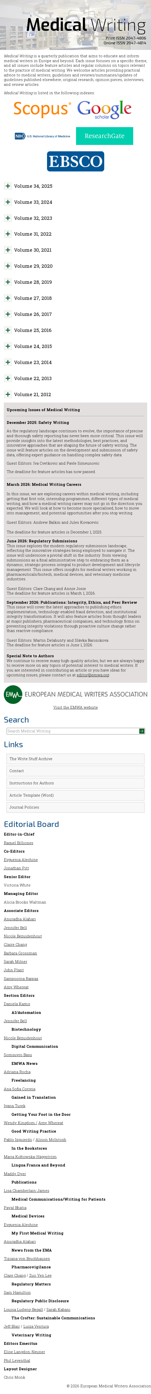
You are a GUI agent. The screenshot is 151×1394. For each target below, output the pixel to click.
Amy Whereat (16, 987)
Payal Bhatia (15, 1207)
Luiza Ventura (36, 1326)
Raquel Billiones (18, 842)
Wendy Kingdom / (20, 1122)
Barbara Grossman (20, 953)
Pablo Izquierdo (18, 1139)
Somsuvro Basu (18, 1054)
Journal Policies (24, 807)
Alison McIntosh (51, 1139)
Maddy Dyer (15, 1173)
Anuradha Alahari (20, 919)
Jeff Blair (12, 1326)
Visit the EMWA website (75, 705)
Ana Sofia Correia (19, 1089)
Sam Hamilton (17, 1292)
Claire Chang (15, 944)
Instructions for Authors (31, 783)
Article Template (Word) (31, 795)
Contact (16, 770)
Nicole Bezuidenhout (23, 936)
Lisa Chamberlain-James (26, 1190)
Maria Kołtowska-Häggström (30, 1156)
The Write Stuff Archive (30, 758)
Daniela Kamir (17, 1003)
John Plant (14, 970)
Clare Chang (15, 1275)
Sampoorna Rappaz (21, 978)
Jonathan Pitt (16, 868)
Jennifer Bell (15, 927)
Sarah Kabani (58, 1309)
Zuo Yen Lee (40, 1275)
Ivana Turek (14, 1105)
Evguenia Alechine (21, 859)
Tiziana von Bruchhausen (27, 1258)
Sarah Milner (15, 961)
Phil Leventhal (17, 1360)
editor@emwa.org (93, 675)
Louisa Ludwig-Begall (23, 1309)
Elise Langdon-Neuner (24, 1351)
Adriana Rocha (17, 1071)
